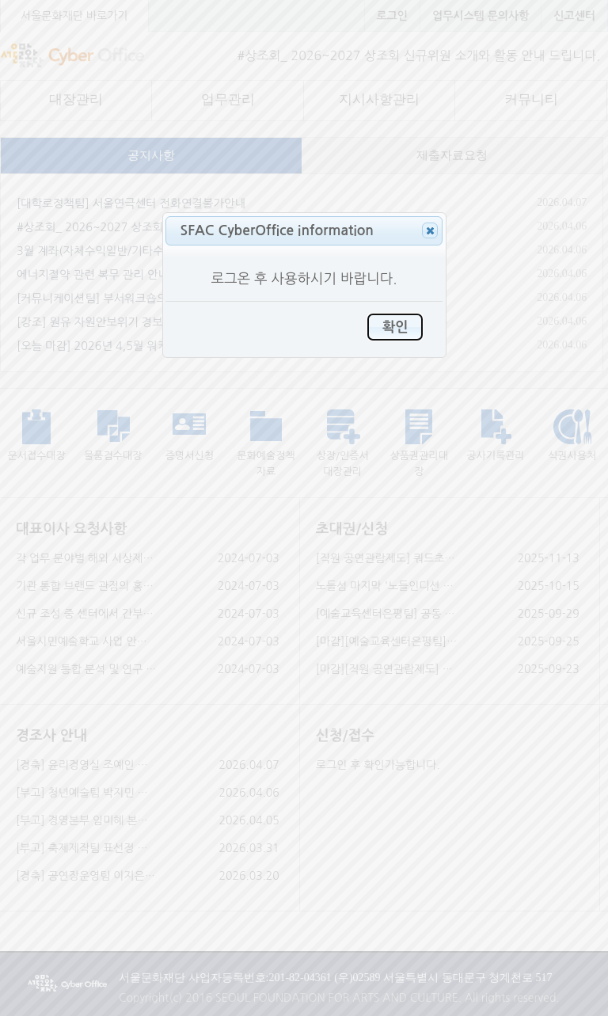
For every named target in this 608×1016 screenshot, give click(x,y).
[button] (430, 230)
